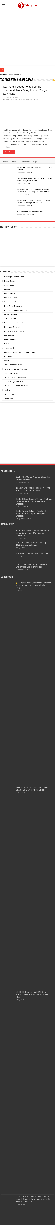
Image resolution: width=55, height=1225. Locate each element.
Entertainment (9, 293)
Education (8, 289)
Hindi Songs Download (13, 306)
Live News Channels (12, 327)
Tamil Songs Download (13, 365)
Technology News (11, 373)
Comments (25, 162)
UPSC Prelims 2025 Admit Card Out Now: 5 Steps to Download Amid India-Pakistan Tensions (33, 1199)
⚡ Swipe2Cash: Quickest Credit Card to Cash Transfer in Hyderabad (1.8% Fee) (33, 585)
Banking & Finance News (14, 277)
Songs (6, 361)
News (6, 344)
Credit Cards (9, 285)
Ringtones (8, 356)
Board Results (9, 281)
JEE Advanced (10, 319)
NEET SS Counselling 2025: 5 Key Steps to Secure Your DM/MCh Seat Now (32, 994)
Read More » (9, 152)
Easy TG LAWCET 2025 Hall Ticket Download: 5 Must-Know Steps (32, 788)
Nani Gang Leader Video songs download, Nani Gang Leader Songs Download (25, 90)
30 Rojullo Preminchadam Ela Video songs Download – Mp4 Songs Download (32, 532)
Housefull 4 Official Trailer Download (32, 553)
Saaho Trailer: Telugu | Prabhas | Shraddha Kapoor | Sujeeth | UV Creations (31, 513)
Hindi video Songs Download (15, 310)
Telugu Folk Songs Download (15, 377)
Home (3, 75)
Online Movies (9, 348)
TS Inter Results (10, 394)
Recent (5, 162)
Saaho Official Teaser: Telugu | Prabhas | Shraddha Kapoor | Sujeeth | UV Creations (34, 501)
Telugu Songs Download (13, 382)
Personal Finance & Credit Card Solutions (20, 352)
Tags (35, 162)
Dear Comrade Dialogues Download (31, 211)
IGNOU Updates (10, 314)
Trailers (7, 390)
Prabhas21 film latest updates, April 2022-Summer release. (32, 543)
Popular (14, 162)
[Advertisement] (28, 37)
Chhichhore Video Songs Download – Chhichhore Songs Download (33, 565)
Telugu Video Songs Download (15, 99)
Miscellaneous (9, 335)
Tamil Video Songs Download (15, 369)
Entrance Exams (10, 298)
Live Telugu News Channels (15, 331)
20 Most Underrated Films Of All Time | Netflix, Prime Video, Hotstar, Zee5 (33, 489)
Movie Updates (10, 340)
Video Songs (30, 99)
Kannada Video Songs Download (17, 323)
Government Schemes (13, 302)
